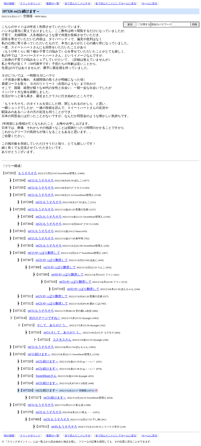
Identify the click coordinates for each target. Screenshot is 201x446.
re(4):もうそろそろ (64, 426)
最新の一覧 (52, 3)
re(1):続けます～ (39, 354)
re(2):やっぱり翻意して (52, 260)
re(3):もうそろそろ (56, 419)
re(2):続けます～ (47, 361)
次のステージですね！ (44, 318)
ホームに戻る (149, 3)
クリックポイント (30, 3)
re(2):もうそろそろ (49, 202)
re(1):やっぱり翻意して (44, 252)
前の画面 (9, 3)
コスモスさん (62, 339)
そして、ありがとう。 (52, 325)
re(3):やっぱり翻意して (60, 267)
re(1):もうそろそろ (41, 180)
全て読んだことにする (77, 3)
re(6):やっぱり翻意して (83, 289)
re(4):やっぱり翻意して (67, 274)
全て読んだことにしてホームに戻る (115, 3)
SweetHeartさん (46, 376)
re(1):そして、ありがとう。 (63, 332)
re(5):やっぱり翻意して (75, 281)
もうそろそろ (27, 173)
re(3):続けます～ (55, 397)
